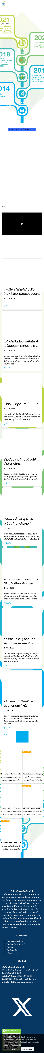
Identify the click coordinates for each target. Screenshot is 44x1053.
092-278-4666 (21, 978)
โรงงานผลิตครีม (15, 894)
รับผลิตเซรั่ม (11, 900)
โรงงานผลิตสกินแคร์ (31, 894)
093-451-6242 (25, 976)
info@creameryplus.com (21, 981)
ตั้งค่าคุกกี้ (15, 1049)
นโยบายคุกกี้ (16, 1045)
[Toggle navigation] (41, 3)
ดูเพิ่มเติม (8, 305)
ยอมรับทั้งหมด (27, 1049)
